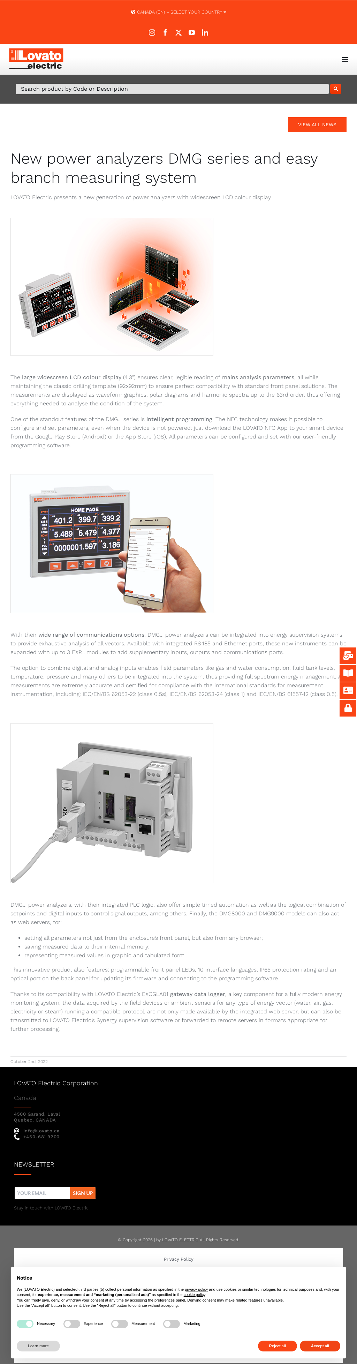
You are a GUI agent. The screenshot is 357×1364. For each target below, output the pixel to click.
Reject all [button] (277, 1346)
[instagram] (152, 32)
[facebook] (165, 32)
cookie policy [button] (194, 1294)
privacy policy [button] (196, 1289)
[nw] (55, 1188)
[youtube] (192, 32)
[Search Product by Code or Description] (172, 89)
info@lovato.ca (37, 1130)
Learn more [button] (38, 1346)
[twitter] (178, 32)
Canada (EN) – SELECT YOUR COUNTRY (178, 12)
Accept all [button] (320, 1346)
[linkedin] (205, 32)
